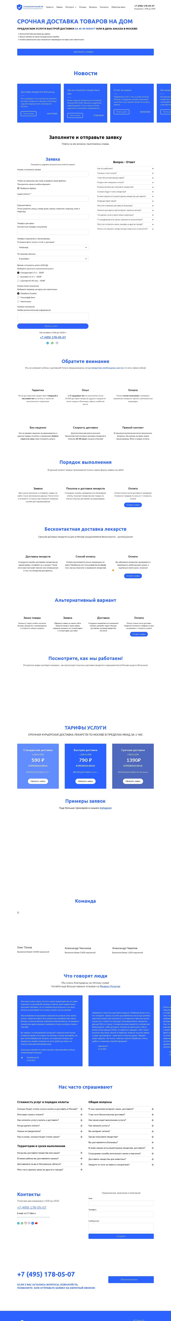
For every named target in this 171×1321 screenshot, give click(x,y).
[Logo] (30, 7)
